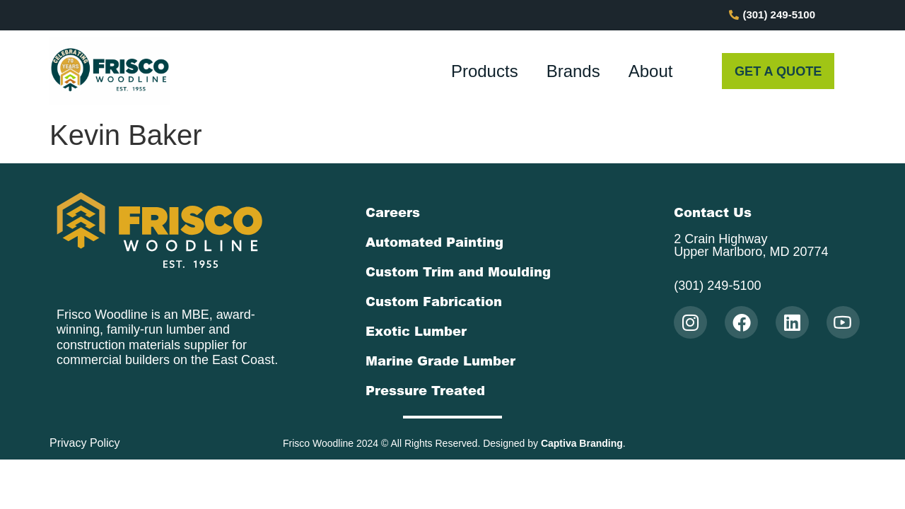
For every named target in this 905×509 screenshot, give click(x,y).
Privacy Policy (84, 443)
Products (484, 71)
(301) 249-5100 (717, 286)
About (651, 71)
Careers (393, 212)
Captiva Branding (582, 443)
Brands (573, 71)
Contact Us (713, 212)
